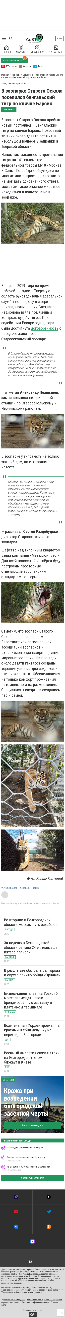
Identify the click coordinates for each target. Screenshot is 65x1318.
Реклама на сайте (35, 1300)
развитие (38, 1310)
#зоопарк (25, 888)
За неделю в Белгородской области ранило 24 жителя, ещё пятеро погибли (30, 947)
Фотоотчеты (56, 49)
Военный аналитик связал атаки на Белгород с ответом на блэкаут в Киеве (32, 1057)
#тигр (36, 888)
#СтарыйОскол (9, 888)
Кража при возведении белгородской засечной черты (26, 1102)
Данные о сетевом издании (13, 1300)
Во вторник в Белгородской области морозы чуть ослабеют (30, 922)
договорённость (44, 328)
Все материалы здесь (32, 1125)
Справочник (37, 49)
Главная (6, 49)
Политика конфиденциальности (35, 1302)
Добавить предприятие (32, 1178)
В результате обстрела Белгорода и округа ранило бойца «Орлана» (32, 972)
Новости (20, 49)
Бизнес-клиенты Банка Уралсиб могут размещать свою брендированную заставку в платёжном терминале (31, 1000)
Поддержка (28, 1310)
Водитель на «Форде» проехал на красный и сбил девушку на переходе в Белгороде (32, 1030)
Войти (59, 38)
